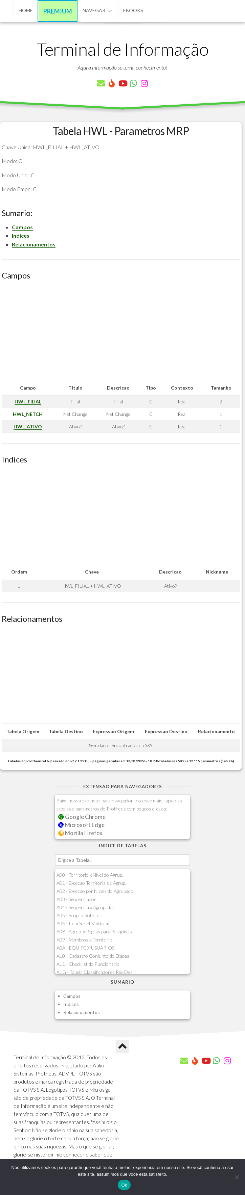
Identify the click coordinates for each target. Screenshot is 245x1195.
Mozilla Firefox (80, 833)
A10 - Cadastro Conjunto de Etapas (93, 956)
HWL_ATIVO (28, 426)
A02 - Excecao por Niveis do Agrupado (95, 891)
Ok (124, 1185)
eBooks (133, 10)
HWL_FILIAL (28, 401)
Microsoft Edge (81, 824)
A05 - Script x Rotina (77, 915)
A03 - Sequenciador (76, 899)
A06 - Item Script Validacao (84, 923)
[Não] (236, 1177)
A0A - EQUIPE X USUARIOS (85, 948)
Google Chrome (82, 816)
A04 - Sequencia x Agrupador (86, 907)
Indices (20, 235)
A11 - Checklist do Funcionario (88, 964)
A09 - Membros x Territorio (84, 939)
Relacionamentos (33, 244)
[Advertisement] (121, 332)
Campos (22, 227)
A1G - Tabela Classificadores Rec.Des (95, 972)
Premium (57, 11)
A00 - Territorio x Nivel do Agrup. (90, 875)
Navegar (94, 10)
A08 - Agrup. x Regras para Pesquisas (94, 931)
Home (26, 10)
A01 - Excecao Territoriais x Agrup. (91, 883)
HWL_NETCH (28, 414)
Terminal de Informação (122, 49)
